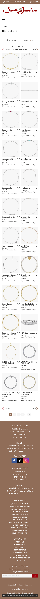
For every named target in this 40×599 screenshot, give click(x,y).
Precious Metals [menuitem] (20, 520)
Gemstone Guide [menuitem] (20, 517)
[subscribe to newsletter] (35, 576)
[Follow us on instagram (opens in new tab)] (26, 460)
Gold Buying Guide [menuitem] (20, 533)
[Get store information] (20, 437)
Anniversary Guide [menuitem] (20, 530)
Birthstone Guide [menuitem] (20, 514)
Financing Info (20, 553)
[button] (5, 2)
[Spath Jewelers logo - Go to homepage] (20, 10)
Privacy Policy (12, 585)
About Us (20, 542)
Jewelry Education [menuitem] (20, 504)
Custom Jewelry (20, 555)
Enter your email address (20, 572)
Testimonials (20, 550)
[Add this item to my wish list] (18, 72)
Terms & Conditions (25, 585)
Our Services (20, 545)
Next (34, 50)
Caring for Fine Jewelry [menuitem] (20, 522)
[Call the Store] (20, 434)
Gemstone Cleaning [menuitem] (20, 528)
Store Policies (20, 547)
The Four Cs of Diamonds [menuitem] (20, 506)
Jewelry (6, 26)
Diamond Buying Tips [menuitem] (20, 509)
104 (29, 414)
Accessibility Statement (19, 589)
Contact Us (20, 561)
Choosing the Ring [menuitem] (20, 512)
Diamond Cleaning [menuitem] (20, 525)
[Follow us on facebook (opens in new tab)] (14, 460)
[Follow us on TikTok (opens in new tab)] (20, 460)
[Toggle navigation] (3, 20)
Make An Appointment (20, 558)
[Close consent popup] (36, 595)
